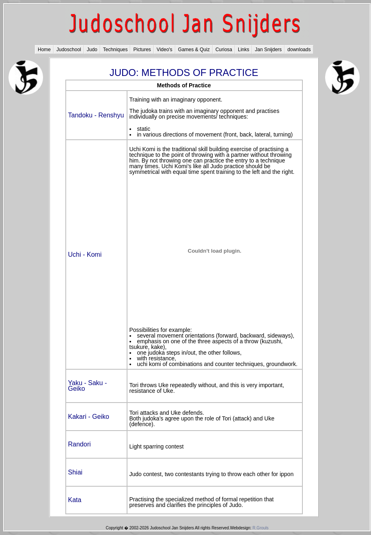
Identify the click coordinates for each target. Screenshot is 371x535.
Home (44, 49)
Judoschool (68, 49)
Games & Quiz (194, 49)
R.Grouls (260, 528)
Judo (92, 49)
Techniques (115, 49)
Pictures (142, 49)
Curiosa (224, 49)
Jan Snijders (268, 49)
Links (243, 49)
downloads (299, 49)
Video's (165, 49)
